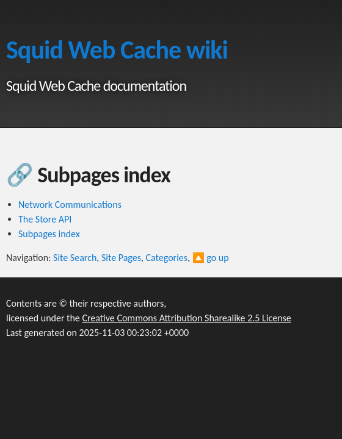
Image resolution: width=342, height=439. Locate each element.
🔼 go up (210, 257)
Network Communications (70, 204)
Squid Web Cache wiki (117, 49)
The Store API (44, 219)
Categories (167, 257)
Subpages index (49, 234)
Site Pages (121, 257)
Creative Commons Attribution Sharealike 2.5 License (186, 318)
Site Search (74, 257)
